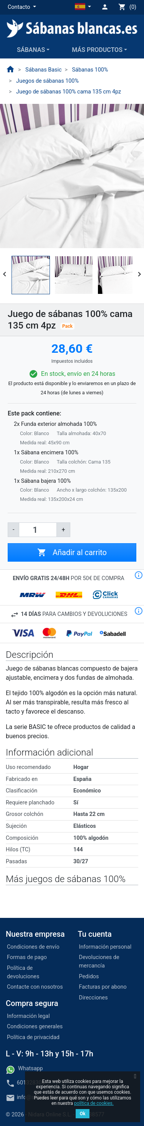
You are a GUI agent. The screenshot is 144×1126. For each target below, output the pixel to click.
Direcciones (93, 997)
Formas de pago (27, 957)
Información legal (28, 1016)
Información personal (105, 947)
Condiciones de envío (33, 947)
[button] (22, 7)
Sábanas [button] (31, 49)
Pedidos (89, 976)
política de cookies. (94, 1103)
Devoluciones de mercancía (99, 961)
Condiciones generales (35, 1026)
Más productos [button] (97, 49)
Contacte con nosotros (35, 987)
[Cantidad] (38, 529)
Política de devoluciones (23, 972)
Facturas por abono (103, 987)
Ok (83, 1113)
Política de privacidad (33, 1037)
